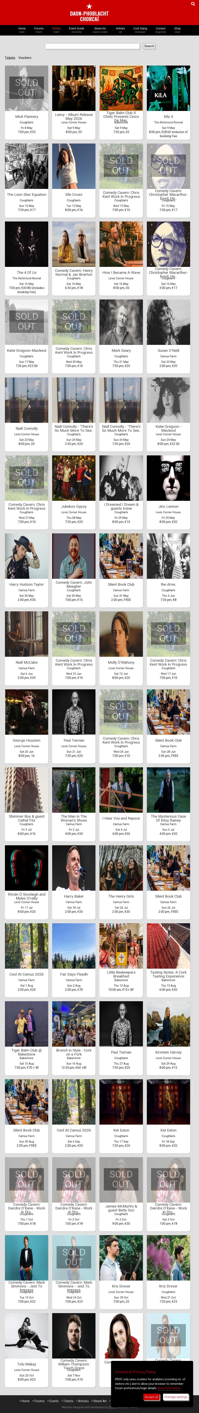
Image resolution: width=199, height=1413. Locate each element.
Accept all (151, 1397)
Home (22, 30)
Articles (120, 30)
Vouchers (24, 58)
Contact (160, 30)
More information (169, 1388)
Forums (39, 30)
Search (149, 46)
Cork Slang (140, 30)
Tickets (56, 30)
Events (54, 1401)
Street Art (100, 30)
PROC (112, 1407)
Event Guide (77, 30)
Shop (177, 30)
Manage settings (175, 1397)
